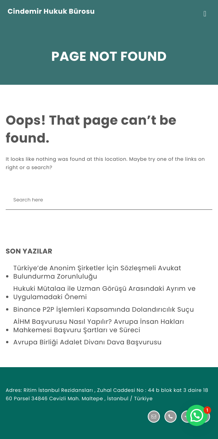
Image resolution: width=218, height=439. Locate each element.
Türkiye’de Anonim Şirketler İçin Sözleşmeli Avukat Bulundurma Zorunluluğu (97, 272)
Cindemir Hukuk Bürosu (51, 12)
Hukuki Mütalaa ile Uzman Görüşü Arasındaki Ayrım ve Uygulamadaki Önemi (104, 292)
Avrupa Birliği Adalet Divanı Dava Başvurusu (87, 342)
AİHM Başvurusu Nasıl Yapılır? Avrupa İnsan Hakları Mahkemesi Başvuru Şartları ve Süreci (98, 325)
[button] (196, 415)
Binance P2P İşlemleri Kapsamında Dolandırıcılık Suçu (103, 309)
